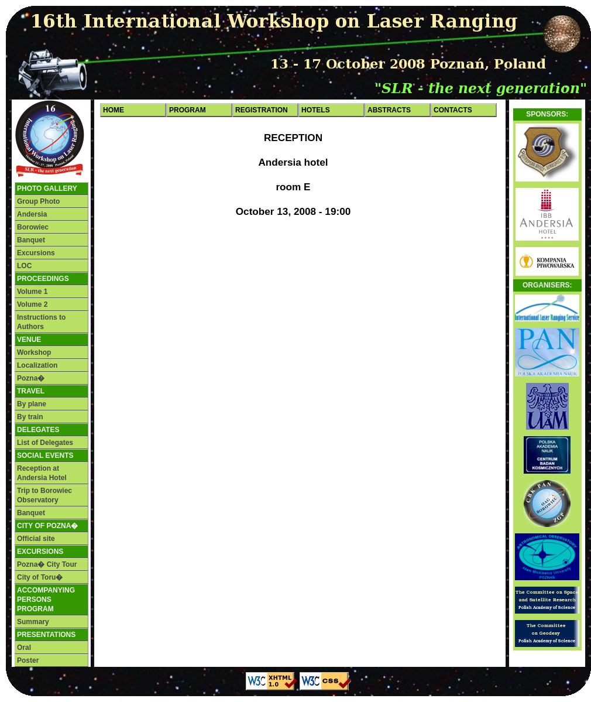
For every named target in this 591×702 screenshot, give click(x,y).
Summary (33, 622)
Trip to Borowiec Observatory (44, 495)
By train (30, 417)
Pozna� (30, 378)
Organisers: (547, 285)
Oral (24, 647)
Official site (36, 539)
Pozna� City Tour (47, 564)
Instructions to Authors (41, 322)
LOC (24, 266)
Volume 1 (32, 291)
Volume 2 (32, 304)
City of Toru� (40, 577)
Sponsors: (547, 114)
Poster (28, 660)
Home (113, 110)
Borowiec (33, 227)
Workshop (34, 352)
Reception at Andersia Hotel (42, 473)
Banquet (31, 240)
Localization (37, 365)
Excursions (36, 253)
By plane (31, 404)
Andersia (32, 214)
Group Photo (38, 201)
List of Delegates (45, 443)
